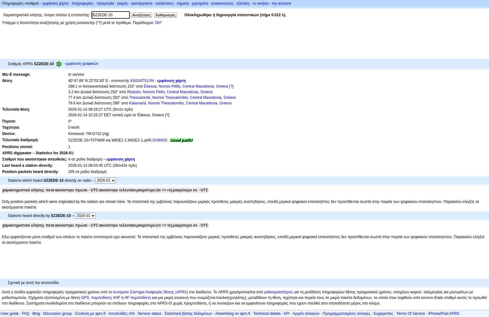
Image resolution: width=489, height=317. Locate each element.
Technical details (267, 313)
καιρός (122, 3)
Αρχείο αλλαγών (306, 313)
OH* (158, 23)
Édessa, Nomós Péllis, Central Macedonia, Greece (186, 86)
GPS (85, 297)
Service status (149, 313)
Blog (36, 313)
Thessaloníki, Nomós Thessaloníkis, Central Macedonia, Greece (182, 97)
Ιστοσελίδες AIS (122, 313)
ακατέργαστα (142, 3)
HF (126, 297)
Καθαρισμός (166, 15)
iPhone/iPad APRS (443, 313)
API (286, 313)
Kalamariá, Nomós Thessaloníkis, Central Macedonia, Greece (180, 103)
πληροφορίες (83, 3)
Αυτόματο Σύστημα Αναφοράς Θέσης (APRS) (150, 292)
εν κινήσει (261, 3)
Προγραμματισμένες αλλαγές (346, 313)
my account (281, 3)
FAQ (25, 313)
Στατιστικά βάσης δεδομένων (188, 313)
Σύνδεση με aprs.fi (90, 313)
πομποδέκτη (140, 297)
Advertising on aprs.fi (232, 313)
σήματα (183, 3)
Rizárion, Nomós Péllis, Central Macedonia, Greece (170, 92)
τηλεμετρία (105, 3)
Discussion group (57, 313)
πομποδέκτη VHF (105, 297)
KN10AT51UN (142, 81)
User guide (10, 313)
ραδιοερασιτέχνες (278, 292)
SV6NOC (159, 140)
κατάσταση (164, 3)
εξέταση (243, 3)
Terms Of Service (410, 313)
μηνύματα (200, 3)
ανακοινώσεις (222, 3)
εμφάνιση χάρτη (55, 3)
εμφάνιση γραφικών (82, 63)
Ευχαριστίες (383, 313)
